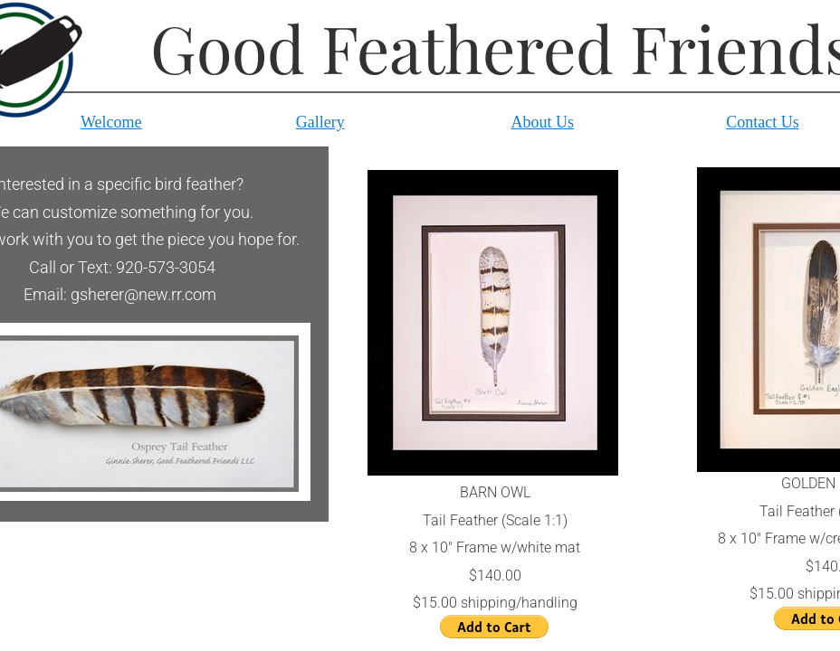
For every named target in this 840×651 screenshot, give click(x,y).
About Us (543, 122)
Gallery (320, 122)
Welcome (111, 122)
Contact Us (762, 122)
